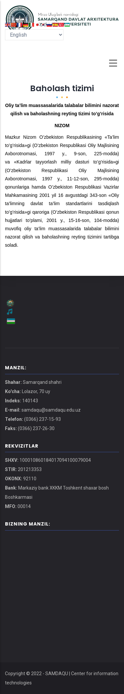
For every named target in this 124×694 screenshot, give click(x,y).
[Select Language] (34, 34)
